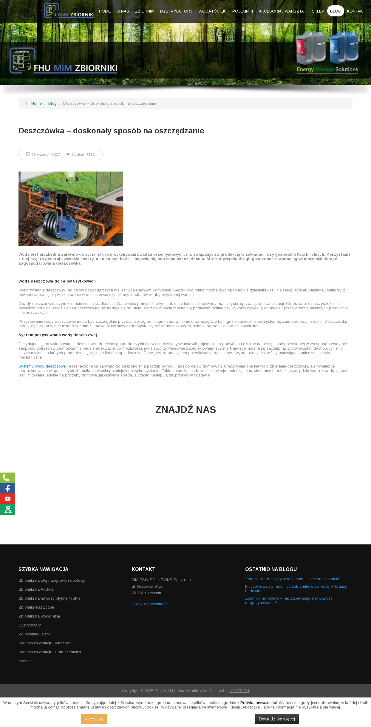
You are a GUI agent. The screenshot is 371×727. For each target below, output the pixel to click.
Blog (335, 11)
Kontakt (356, 11)
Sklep (318, 11)
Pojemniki (242, 11)
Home (105, 11)
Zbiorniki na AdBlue (35, 589)
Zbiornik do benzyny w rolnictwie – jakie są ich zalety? (293, 579)
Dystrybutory (176, 11)
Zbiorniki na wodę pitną (39, 616)
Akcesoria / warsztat (282, 11)
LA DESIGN (239, 691)
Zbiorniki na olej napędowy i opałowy (51, 580)
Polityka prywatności (150, 604)
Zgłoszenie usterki (34, 634)
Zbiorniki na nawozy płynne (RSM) (49, 598)
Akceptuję (94, 719)
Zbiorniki (144, 11)
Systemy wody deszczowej (42, 366)
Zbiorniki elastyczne (36, 607)
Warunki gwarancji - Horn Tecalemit (49, 652)
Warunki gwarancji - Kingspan (45, 643)
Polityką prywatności (258, 702)
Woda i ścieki (212, 11)
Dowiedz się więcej (277, 719)
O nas (123, 11)
